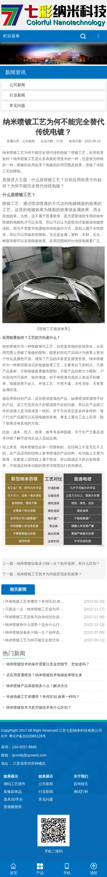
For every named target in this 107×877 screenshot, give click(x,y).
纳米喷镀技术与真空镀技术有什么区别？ (38, 707)
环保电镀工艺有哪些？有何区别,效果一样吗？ (35, 601)
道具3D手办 (13, 799)
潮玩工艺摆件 (14, 784)
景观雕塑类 (13, 807)
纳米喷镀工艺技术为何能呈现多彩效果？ (49, 574)
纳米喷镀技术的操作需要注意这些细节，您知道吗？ (47, 664)
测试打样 (81, 792)
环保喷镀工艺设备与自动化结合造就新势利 (35, 617)
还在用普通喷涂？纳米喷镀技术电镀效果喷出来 (44, 675)
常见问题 (17, 105)
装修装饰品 (13, 792)
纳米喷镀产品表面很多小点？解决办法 (37, 686)
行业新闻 (17, 95)
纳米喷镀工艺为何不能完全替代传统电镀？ (35, 640)
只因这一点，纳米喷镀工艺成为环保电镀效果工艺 (35, 609)
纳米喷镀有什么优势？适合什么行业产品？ (35, 625)
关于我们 (81, 776)
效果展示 (11, 776)
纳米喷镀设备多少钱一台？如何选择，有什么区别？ (58, 563)
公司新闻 (17, 85)
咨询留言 (81, 784)
